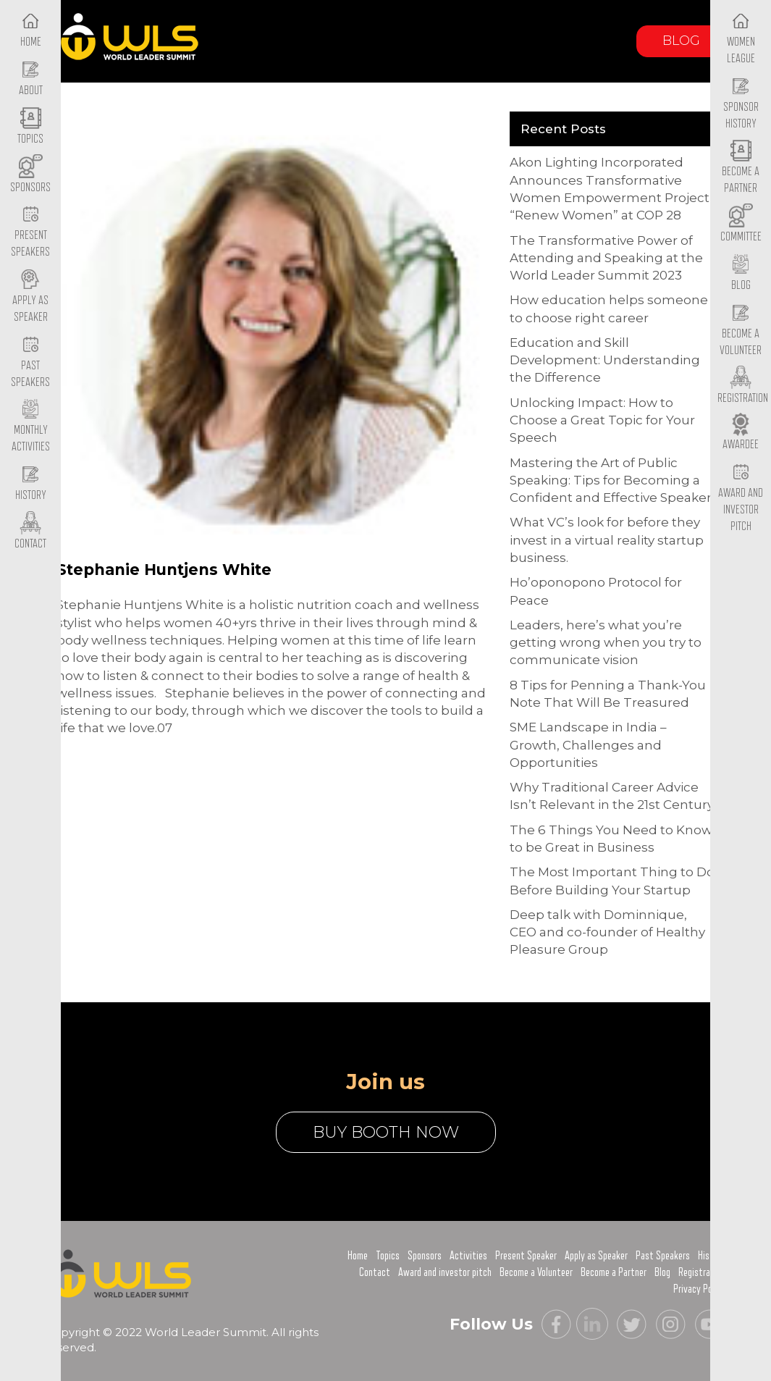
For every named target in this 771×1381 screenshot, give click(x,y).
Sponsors (425, 1256)
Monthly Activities (31, 427)
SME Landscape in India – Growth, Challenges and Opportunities (588, 745)
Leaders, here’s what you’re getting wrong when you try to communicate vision (606, 643)
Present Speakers (30, 232)
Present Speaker (526, 1256)
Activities (468, 1256)
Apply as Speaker (30, 297)
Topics (388, 1256)
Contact (374, 1272)
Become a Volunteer (741, 330)
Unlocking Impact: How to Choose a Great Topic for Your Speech (602, 420)
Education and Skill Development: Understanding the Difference (605, 360)
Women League (741, 38)
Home (357, 1256)
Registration (701, 1272)
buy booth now (386, 1132)
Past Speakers (30, 362)
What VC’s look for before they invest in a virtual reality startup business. (607, 540)
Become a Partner (740, 169)
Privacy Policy (699, 1289)
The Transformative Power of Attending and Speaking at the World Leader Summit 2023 (606, 258)
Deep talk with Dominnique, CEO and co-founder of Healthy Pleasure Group (607, 932)
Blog (681, 41)
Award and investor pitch (445, 1272)
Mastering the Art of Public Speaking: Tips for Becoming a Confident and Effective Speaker (611, 480)
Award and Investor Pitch (740, 497)
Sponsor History (741, 103)
